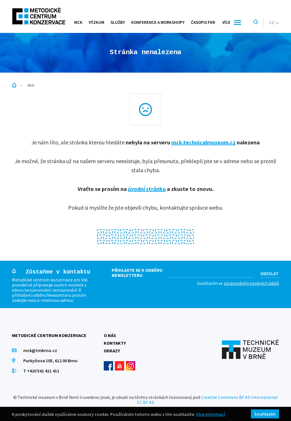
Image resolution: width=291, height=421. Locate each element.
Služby (118, 22)
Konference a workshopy (158, 22)
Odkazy (112, 350)
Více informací (210, 414)
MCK (78, 22)
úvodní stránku (147, 188)
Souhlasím (265, 414)
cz (274, 22)
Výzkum (96, 22)
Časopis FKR (203, 22)
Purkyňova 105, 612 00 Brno (50, 360)
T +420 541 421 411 (41, 371)
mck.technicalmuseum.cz (203, 142)
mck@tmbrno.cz (40, 350)
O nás (110, 335)
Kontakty (115, 343)
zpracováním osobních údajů (251, 283)
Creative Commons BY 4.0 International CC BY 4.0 (207, 399)
